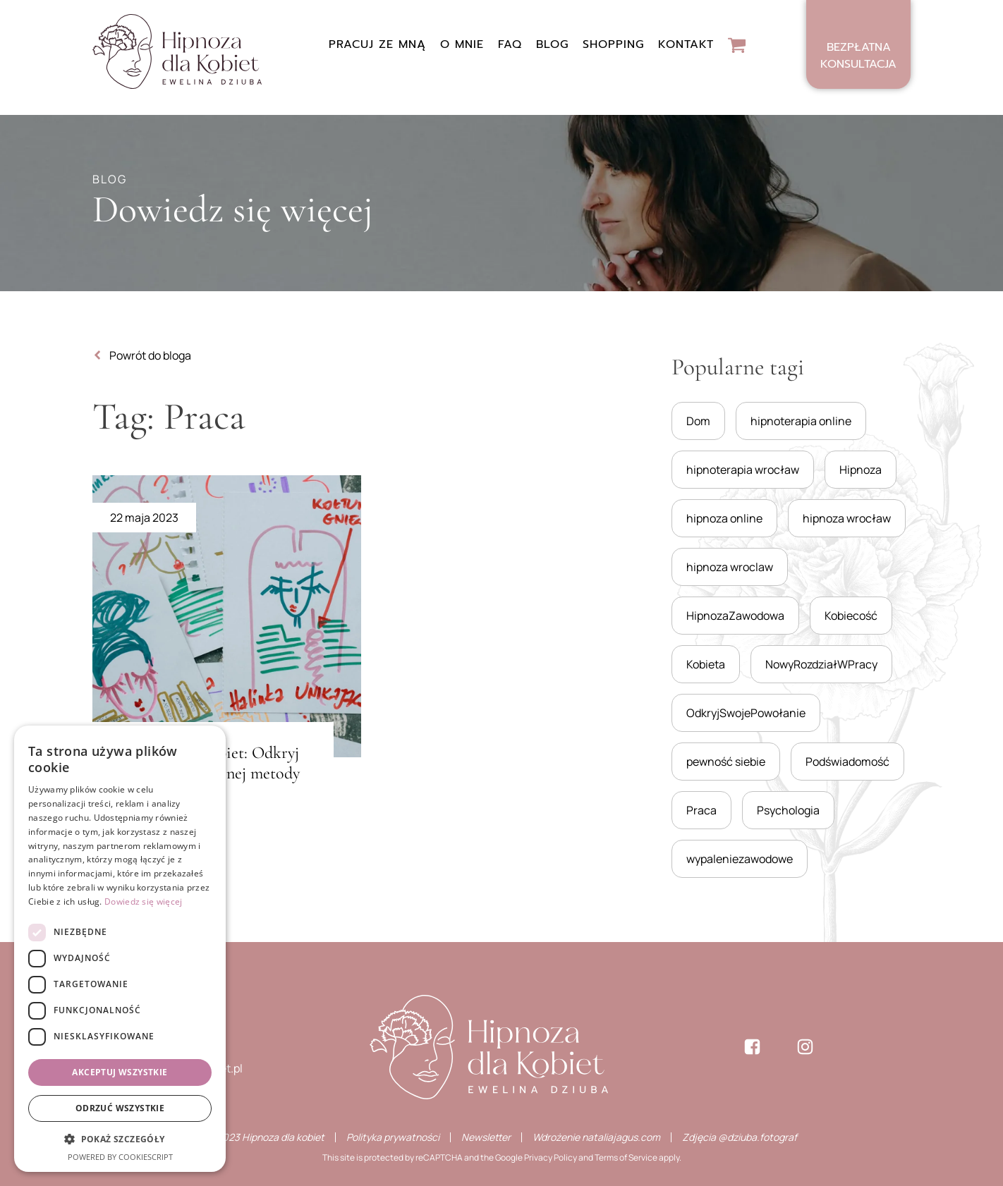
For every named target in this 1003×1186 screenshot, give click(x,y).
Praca (701, 810)
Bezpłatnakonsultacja (858, 56)
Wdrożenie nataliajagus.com (596, 1137)
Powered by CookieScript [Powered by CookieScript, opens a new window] (120, 1156)
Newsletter (486, 1137)
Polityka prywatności (392, 1137)
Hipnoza (860, 469)
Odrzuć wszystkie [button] (119, 1108)
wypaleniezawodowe (739, 859)
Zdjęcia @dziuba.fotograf (739, 1137)
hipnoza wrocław (847, 518)
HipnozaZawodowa (735, 615)
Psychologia (788, 810)
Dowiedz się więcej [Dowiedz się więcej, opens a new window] (143, 901)
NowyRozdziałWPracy (821, 664)
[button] (120, 1139)
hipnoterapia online (800, 421)
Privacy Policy (550, 1157)
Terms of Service (626, 1157)
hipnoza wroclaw (729, 567)
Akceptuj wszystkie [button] (119, 1072)
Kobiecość (851, 615)
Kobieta (705, 664)
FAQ (510, 44)
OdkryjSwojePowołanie (746, 713)
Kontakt (686, 44)
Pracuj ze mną (377, 44)
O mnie (462, 44)
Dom (698, 421)
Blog (552, 44)
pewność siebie (725, 761)
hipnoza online (724, 518)
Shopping (613, 44)
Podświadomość (847, 761)
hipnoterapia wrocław (742, 469)
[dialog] (120, 949)
